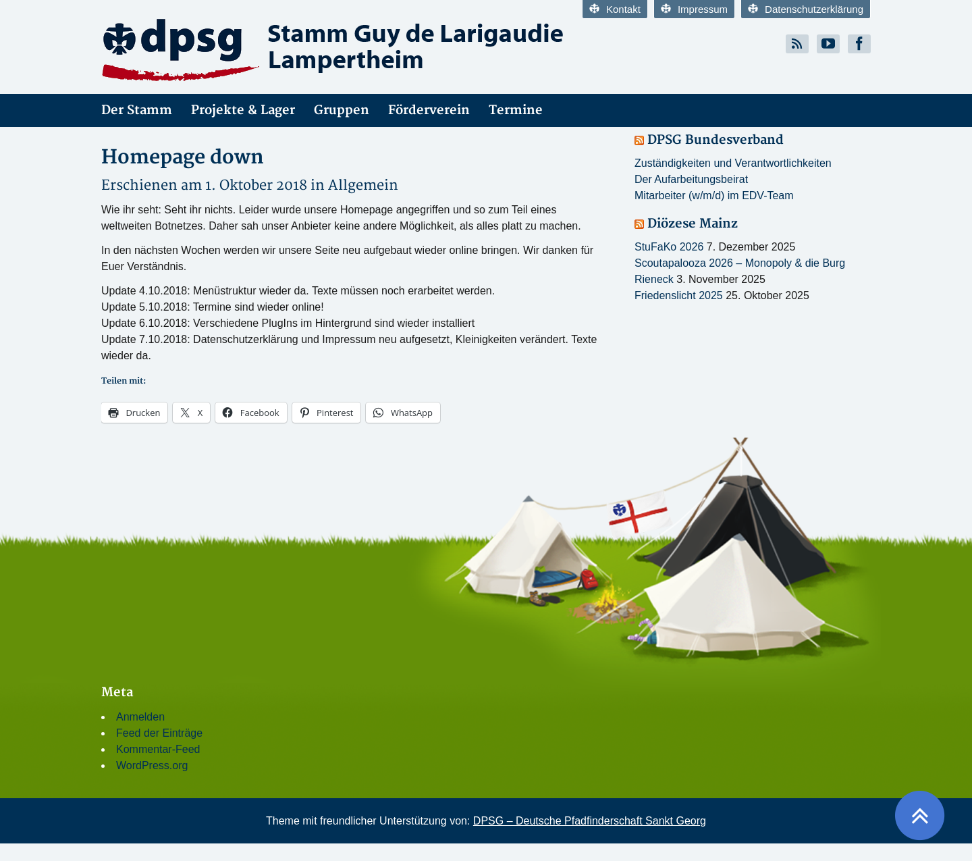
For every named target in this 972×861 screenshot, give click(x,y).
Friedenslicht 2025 (678, 295)
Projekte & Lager (243, 110)
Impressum (694, 9)
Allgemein (363, 185)
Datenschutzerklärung (805, 9)
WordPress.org (152, 765)
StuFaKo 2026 (668, 247)
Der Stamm (136, 110)
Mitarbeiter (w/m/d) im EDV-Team (714, 195)
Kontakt (615, 9)
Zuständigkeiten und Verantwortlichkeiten (733, 163)
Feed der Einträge (159, 733)
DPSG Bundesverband (715, 140)
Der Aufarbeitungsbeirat (691, 179)
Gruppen (341, 110)
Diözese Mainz (692, 224)
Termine (516, 110)
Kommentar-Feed (158, 749)
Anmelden (140, 717)
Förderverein (429, 110)
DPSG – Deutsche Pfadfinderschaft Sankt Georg (589, 821)
